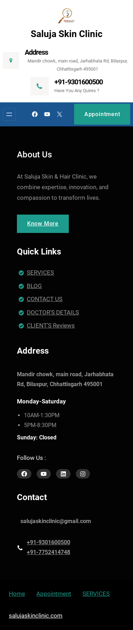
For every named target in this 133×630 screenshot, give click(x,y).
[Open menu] (9, 114)
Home (17, 593)
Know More (43, 223)
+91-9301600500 (78, 82)
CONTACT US (44, 298)
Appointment (102, 114)
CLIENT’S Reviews (51, 325)
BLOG (34, 285)
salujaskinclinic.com (35, 615)
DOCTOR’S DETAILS (53, 312)
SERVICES (40, 272)
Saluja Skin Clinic (67, 34)
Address (36, 52)
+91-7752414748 (48, 552)
